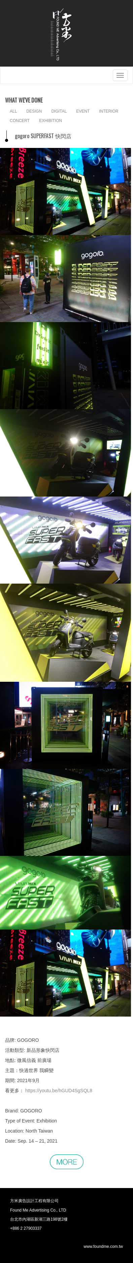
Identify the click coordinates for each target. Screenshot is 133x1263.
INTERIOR (108, 111)
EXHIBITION (50, 120)
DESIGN (34, 111)
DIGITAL (59, 111)
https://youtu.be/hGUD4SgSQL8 (58, 1090)
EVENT (83, 111)
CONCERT (20, 120)
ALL (13, 111)
